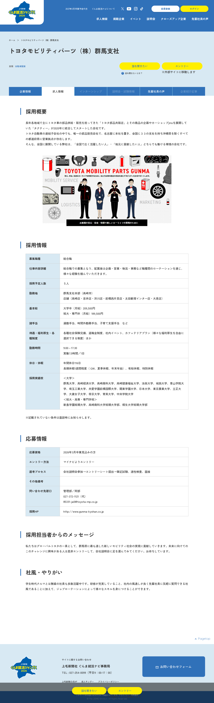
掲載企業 (118, 19)
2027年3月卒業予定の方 (76, 8)
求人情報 (58, 91)
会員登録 (165, 8)
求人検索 (102, 19)
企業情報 (25, 91)
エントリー (182, 66)
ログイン (194, 8)
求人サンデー (87, 681)
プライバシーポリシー (108, 681)
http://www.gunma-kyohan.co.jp (83, 511)
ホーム (12, 40)
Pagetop (204, 639)
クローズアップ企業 (173, 19)
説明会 (151, 19)
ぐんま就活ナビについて (103, 8)
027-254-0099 (77, 672)
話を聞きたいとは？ (131, 73)
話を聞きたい (140, 66)
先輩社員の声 (200, 19)
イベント (135, 19)
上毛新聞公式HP (69, 681)
